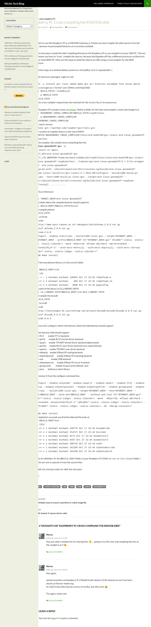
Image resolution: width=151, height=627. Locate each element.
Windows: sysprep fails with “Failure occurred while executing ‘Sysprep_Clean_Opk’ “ (18, 147)
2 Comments (72, 27)
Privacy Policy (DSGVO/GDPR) (129, 3)
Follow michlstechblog (18, 107)
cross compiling (52, 467)
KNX (79, 467)
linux (87, 467)
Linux (42, 19)
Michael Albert (57, 27)
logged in (55, 598)
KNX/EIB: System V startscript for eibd (89, 491)
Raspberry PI (50, 19)
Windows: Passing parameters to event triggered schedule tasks (18, 66)
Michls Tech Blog (14, 3)
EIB (65, 467)
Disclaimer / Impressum (104, 3)
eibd (72, 467)
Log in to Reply (56, 532)
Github (72, 108)
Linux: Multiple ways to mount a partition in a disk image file (89, 481)
